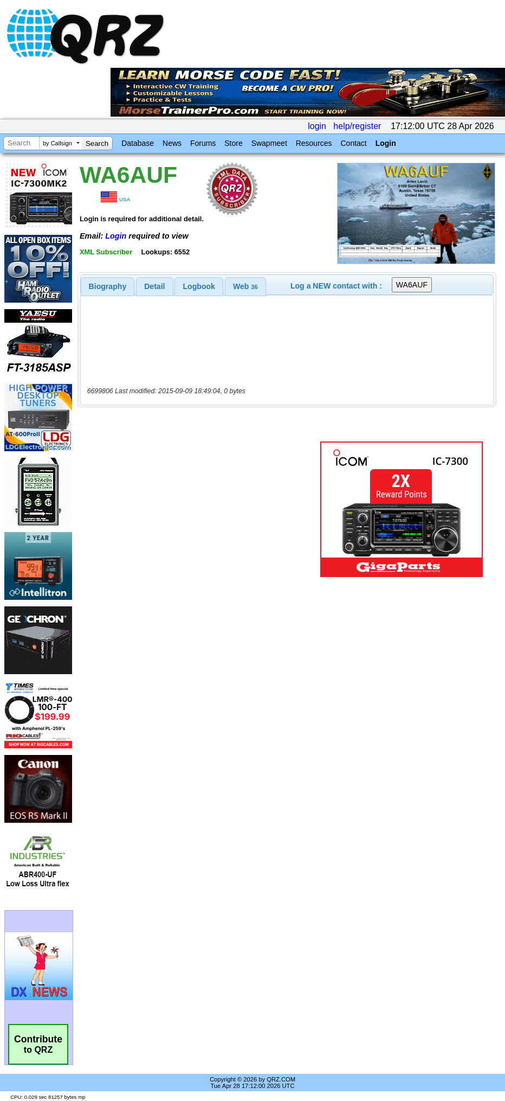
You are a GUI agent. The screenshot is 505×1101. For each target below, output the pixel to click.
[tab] (108, 286)
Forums (203, 143)
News (172, 143)
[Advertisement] (201, 509)
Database (137, 143)
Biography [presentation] (108, 286)
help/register (357, 126)
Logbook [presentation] (199, 286)
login (317, 126)
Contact (353, 143)
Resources (314, 143)
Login (385, 143)
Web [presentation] (245, 286)
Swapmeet (269, 143)
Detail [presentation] (154, 286)
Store (233, 143)
